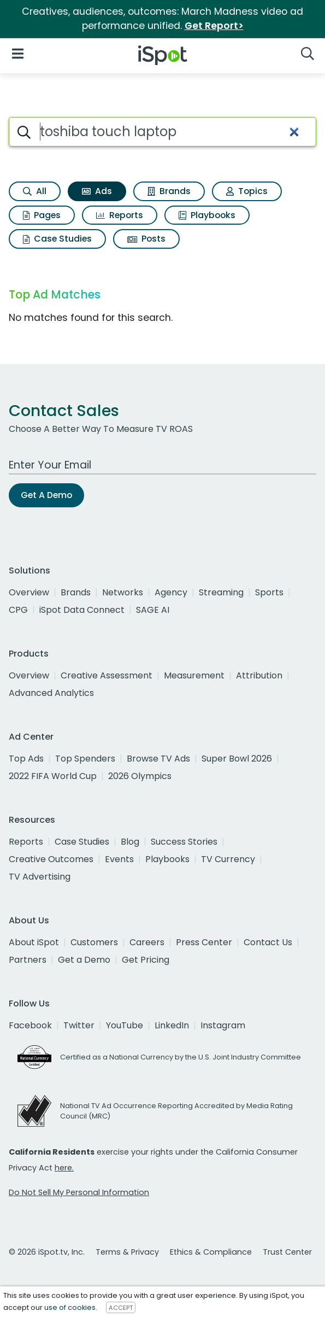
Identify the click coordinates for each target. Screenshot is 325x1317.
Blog (130, 841)
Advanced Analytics (51, 693)
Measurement (194, 675)
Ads (97, 191)
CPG (18, 610)
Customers (94, 942)
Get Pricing (145, 959)
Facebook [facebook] (30, 1025)
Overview (29, 592)
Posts (146, 238)
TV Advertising (39, 876)
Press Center (204, 942)
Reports (119, 215)
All (34, 191)
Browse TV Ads (158, 758)
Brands (169, 191)
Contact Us (268, 942)
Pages (42, 215)
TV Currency (228, 859)
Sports (269, 592)
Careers (146, 942)
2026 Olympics (140, 776)
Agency (171, 592)
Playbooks (207, 215)
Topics (247, 191)
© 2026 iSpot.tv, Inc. (47, 1251)
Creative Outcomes (51, 859)
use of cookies (70, 1307)
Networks (122, 592)
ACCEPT (121, 1307)
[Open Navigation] (17, 53)
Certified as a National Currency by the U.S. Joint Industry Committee (180, 1057)
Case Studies (57, 238)
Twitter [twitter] (78, 1025)
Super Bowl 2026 (237, 758)
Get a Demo (84, 959)
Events (119, 859)
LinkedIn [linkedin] (172, 1025)
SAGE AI (152, 610)
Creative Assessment (106, 675)
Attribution (259, 675)
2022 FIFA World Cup (53, 776)
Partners (27, 959)
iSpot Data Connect (82, 610)
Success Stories (184, 841)
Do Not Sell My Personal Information (79, 1192)
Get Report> (214, 25)
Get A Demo (46, 495)
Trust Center (287, 1251)
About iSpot (34, 942)
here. (64, 1167)
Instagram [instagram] (222, 1025)
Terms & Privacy (127, 1251)
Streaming (221, 592)
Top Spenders (85, 758)
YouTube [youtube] (124, 1025)
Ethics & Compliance (211, 1251)
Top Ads (26, 758)
